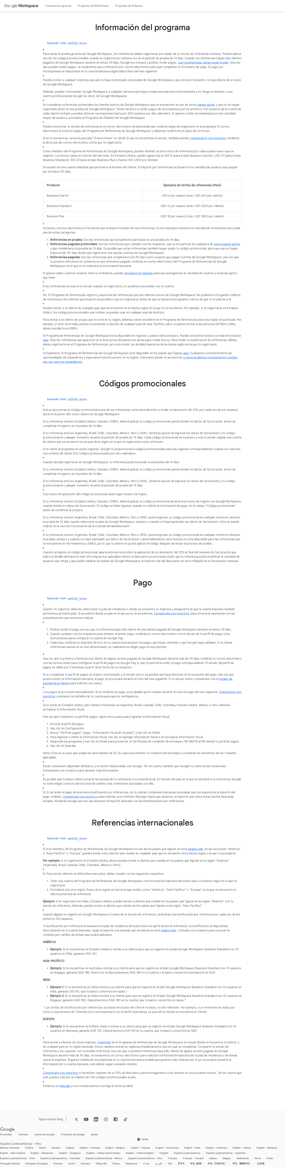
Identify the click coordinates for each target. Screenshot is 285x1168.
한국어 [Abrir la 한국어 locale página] (181, 1164)
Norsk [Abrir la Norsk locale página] (257, 1159)
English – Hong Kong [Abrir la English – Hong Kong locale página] (167, 1148)
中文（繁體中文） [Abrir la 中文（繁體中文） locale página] (242, 1164)
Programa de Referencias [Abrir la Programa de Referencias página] (93, 5)
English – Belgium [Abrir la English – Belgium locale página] (115, 1148)
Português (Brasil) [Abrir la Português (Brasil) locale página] (10, 1164)
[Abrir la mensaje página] (64, 1087)
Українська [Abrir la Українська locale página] (131, 1164)
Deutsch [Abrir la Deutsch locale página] (56, 1148)
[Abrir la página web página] (195, 850)
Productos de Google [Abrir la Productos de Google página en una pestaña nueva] (73, 1135)
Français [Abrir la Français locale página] (172, 1159)
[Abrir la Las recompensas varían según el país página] (203, 63)
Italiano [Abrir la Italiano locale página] (213, 1159)
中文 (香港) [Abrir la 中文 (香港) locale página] (196, 1164)
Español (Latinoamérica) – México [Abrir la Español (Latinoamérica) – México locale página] (103, 1159)
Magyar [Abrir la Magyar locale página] (227, 1159)
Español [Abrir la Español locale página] (164, 1154)
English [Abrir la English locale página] (70, 1148)
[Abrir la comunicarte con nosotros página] (208, 138)
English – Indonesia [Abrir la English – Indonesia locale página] (216, 1148)
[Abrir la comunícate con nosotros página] (171, 614)
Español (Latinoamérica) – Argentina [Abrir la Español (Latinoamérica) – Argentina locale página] (225, 1154)
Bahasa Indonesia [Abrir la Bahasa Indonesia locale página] (9, 1148)
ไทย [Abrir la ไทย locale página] (170, 1164)
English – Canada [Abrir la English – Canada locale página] (140, 1148)
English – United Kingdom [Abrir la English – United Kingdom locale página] (140, 1154)
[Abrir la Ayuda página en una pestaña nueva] (142, 1140)
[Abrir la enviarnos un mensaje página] (139, 273)
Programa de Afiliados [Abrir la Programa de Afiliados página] (128, 5)
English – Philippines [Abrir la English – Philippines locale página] (42, 1154)
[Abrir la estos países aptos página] (227, 244)
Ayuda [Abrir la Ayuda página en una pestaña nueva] (94, 1135)
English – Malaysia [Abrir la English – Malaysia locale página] (267, 1148)
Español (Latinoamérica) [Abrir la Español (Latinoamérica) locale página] (187, 1154)
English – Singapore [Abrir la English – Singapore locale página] (70, 1154)
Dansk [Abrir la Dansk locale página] (42, 1148)
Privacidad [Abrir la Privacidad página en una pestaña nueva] (6, 1135)
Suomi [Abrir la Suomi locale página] (71, 1164)
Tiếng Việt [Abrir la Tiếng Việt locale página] (101, 1164)
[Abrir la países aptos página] (206, 105)
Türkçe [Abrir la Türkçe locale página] (116, 1164)
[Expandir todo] (60, 43)
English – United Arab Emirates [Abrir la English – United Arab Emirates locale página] (103, 1154)
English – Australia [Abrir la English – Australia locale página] (90, 1148)
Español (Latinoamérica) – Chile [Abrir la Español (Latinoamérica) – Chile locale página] (17, 1159)
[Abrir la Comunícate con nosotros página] (60, 1074)
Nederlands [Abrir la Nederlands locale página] (242, 1159)
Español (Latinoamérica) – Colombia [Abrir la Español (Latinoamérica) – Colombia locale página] (60, 1159)
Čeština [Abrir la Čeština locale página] (29, 1148)
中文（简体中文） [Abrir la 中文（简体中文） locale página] (217, 1164)
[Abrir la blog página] (60, 1120)
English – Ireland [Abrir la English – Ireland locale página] (242, 1148)
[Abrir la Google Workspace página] (21, 6)
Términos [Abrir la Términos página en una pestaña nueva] (23, 1135)
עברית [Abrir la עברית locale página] (146, 1164)
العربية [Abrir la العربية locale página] (158, 1164)
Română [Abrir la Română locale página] (58, 1164)
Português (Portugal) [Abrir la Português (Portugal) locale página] (36, 1164)
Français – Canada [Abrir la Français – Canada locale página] (193, 1159)
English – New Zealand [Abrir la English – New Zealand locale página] (12, 1154)
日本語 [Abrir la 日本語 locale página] (261, 1164)
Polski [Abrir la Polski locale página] (269, 1159)
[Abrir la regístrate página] (104, 1043)
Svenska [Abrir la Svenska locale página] (85, 1164)
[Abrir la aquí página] (46, 340)
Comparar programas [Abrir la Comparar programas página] (58, 5)
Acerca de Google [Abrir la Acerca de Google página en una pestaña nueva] (45, 1135)
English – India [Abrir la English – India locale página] (192, 1148)
